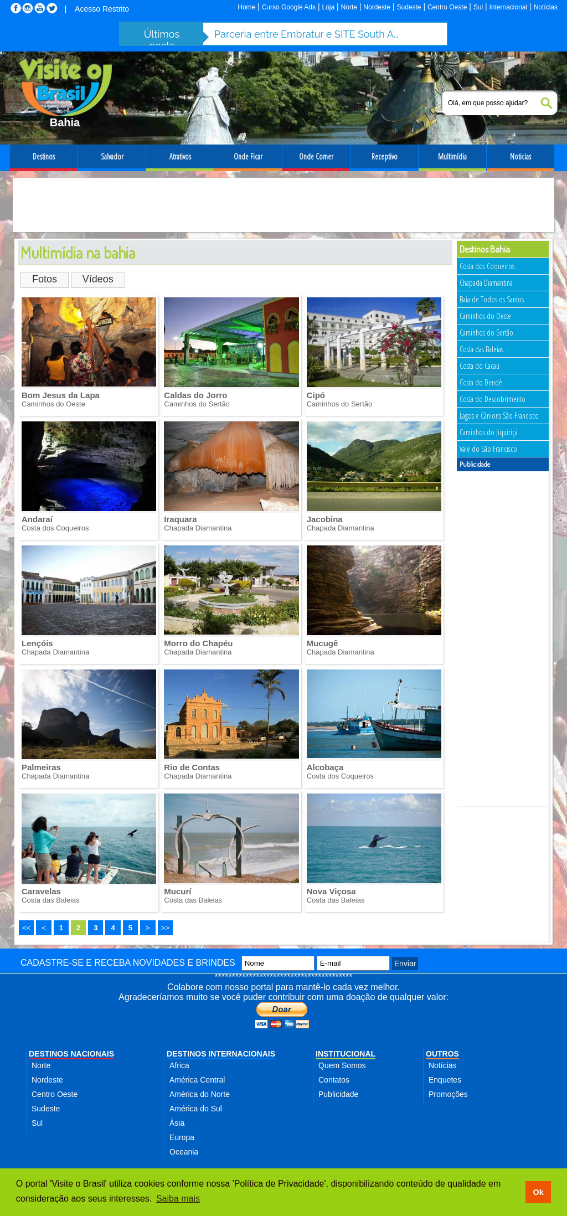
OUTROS (442, 1053)
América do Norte (199, 1094)
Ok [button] (538, 1192)
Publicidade (338, 1094)
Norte (349, 7)
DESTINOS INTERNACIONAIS (221, 1053)
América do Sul (195, 1108)
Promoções (448, 1094)
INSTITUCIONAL (345, 1053)
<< (26, 928)
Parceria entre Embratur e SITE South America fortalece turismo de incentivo (308, 34)
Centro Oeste (447, 7)
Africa (179, 1065)
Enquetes (445, 1079)
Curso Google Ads (289, 7)
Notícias (546, 7)
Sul (478, 7)
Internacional (508, 7)
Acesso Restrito (102, 8)
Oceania (183, 1151)
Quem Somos (342, 1065)
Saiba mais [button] (178, 1198)
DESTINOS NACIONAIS (71, 1053)
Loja (328, 7)
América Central (197, 1079)
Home (246, 7)
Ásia (176, 1123)
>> (165, 928)
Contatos (333, 1079)
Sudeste (408, 7)
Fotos (44, 279)
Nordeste (376, 7)
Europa (181, 1137)
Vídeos (98, 279)
